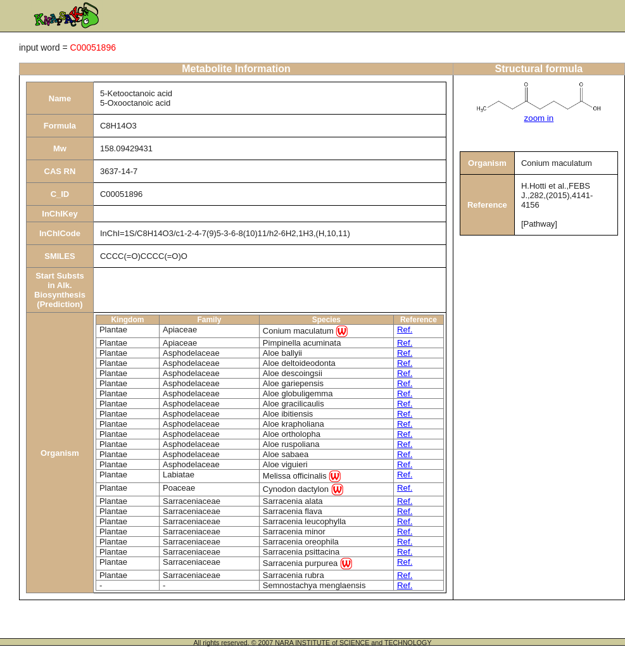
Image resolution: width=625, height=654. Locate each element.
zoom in (539, 118)
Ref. (404, 329)
